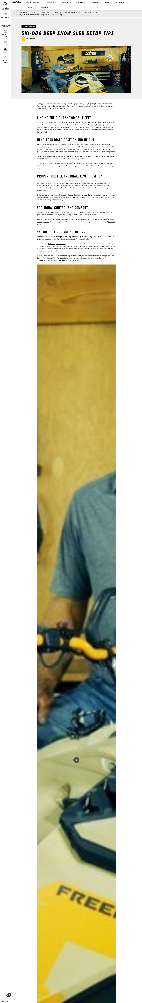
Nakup (107, 2)
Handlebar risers (55, 147)
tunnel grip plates (43, 222)
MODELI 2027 (50, 2)
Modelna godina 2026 (32, 2)
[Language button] (5, 1001)
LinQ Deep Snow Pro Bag (51, 248)
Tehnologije (30, 7)
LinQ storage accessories (56, 244)
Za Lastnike (79, 2)
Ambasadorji (45, 7)
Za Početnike (94, 2)
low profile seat (95, 125)
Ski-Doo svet (65, 2)
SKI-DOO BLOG (120, 2)
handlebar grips (104, 163)
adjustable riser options (102, 147)
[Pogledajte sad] (76, 760)
